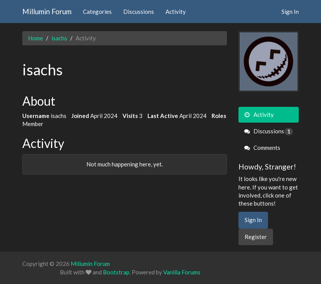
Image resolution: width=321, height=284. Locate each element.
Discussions (138, 11)
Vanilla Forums (181, 272)
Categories (97, 11)
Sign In (290, 11)
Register (256, 236)
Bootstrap (116, 272)
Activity (175, 11)
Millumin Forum (46, 11)
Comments (262, 147)
